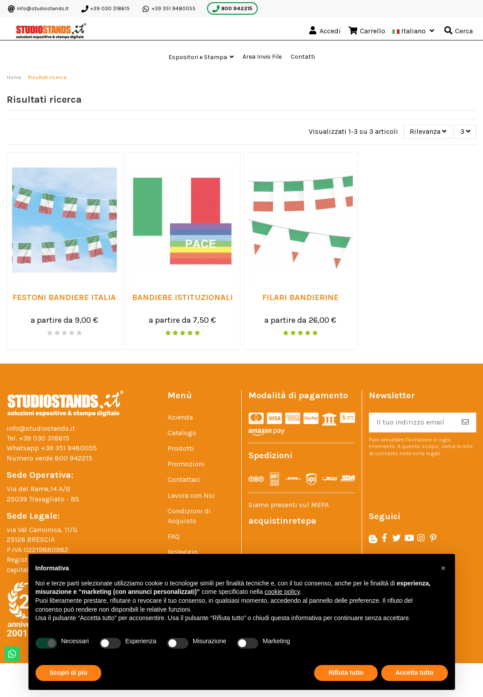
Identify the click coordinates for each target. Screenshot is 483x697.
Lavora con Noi (191, 495)
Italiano (414, 31)
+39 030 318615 (105, 8)
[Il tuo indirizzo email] (412, 423)
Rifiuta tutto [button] (345, 672)
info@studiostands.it (38, 8)
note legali (426, 453)
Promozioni (186, 464)
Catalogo (182, 433)
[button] (201, 57)
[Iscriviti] (465, 423)
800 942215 (232, 8)
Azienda (180, 417)
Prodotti (181, 449)
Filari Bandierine (300, 298)
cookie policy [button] (281, 591)
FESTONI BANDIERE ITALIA (64, 298)
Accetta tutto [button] (414, 672)
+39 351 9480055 (169, 8)
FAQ (174, 537)
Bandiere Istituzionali (182, 298)
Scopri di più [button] (69, 672)
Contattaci (184, 480)
